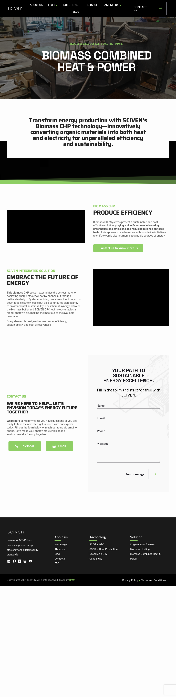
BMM (72, 580)
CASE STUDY (105, 8)
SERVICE (86, 8)
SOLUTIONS (67, 8)
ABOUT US (32, 8)
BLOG (123, 8)
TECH (48, 8)
